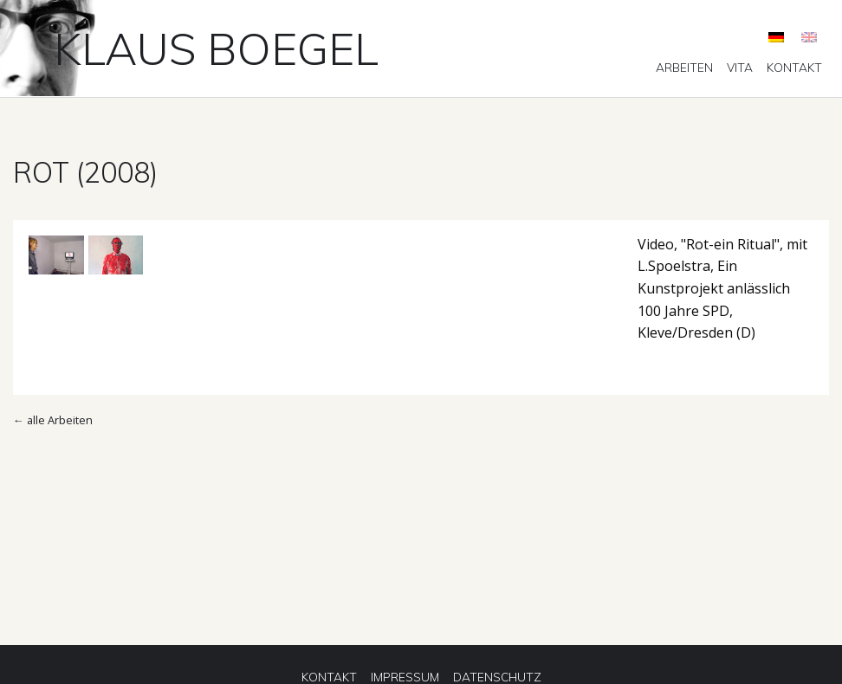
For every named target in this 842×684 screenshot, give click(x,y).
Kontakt (794, 67)
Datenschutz (497, 677)
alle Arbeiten (60, 420)
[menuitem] (684, 68)
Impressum (405, 677)
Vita (740, 67)
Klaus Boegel (216, 48)
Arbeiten (684, 67)
